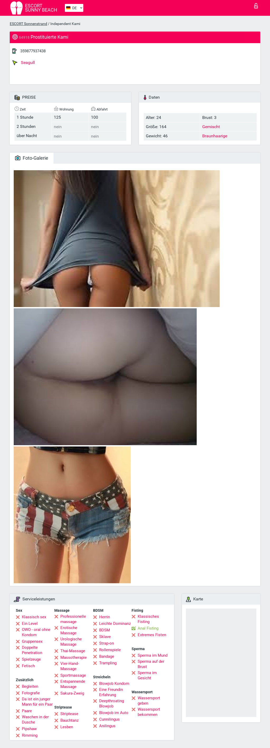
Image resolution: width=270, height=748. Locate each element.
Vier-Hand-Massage (69, 666)
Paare (27, 711)
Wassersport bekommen (149, 712)
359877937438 (33, 51)
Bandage (106, 656)
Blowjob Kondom (114, 683)
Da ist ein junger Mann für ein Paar (37, 702)
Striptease (69, 713)
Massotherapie (73, 657)
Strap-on (106, 643)
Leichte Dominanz (115, 623)
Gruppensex (32, 641)
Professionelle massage (73, 619)
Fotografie (31, 693)
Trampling (108, 663)
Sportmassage (73, 675)
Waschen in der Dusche (35, 720)
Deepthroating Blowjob (111, 704)
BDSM (104, 630)
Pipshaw (29, 728)
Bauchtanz (69, 720)
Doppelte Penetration (32, 650)
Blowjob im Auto (113, 712)
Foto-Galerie (31, 158)
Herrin (104, 617)
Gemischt (211, 126)
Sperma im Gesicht (147, 675)
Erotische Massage (68, 630)
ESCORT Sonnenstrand (28, 24)
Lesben (66, 727)
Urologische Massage (71, 642)
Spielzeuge (31, 659)
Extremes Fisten (152, 634)
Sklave (105, 636)
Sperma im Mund (152, 655)
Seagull (23, 62)
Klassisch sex (34, 617)
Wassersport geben (149, 701)
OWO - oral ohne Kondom (36, 632)
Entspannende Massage (72, 684)
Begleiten (30, 686)
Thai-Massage (72, 651)
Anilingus (107, 726)
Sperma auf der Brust (151, 664)
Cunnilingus (109, 719)
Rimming (29, 735)
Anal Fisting (148, 628)
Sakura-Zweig (72, 693)
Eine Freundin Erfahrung (111, 692)
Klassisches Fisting (148, 619)
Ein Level (30, 623)
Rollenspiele (110, 649)
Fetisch (28, 666)
